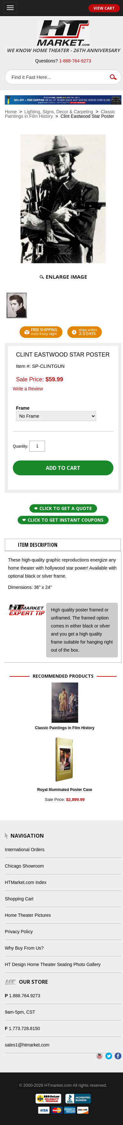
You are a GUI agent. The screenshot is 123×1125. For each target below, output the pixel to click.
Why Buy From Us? (24, 948)
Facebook (118, 1056)
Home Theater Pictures (28, 915)
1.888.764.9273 (24, 995)
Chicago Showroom (24, 866)
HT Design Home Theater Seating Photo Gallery (53, 964)
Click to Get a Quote (63, 508)
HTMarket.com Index (25, 882)
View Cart (104, 8)
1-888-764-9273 (75, 60)
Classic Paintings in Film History (64, 728)
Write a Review (28, 388)
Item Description (37, 544)
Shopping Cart (19, 898)
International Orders (25, 849)
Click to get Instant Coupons (62, 520)
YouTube (99, 1056)
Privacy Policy (19, 931)
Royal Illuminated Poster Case (64, 789)
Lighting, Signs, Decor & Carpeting (58, 111)
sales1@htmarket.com (27, 1044)
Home (11, 111)
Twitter (108, 1056)
